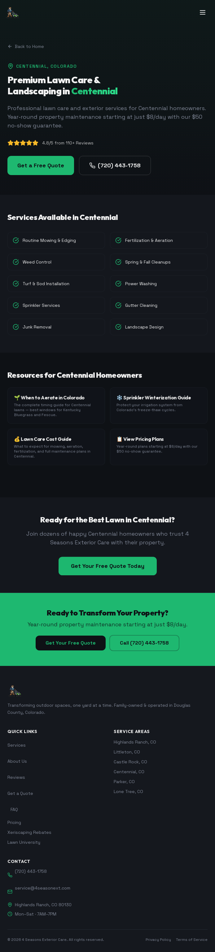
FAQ (14, 809)
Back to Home (25, 46)
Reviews (16, 777)
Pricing (14, 822)
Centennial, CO (129, 771)
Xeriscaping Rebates (29, 832)
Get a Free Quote (40, 165)
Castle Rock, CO (130, 762)
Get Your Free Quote (71, 643)
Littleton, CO (127, 752)
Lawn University (23, 842)
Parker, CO (124, 781)
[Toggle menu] (203, 12)
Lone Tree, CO (128, 791)
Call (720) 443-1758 (144, 643)
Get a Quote (20, 793)
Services (16, 745)
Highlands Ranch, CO (135, 742)
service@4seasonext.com (42, 888)
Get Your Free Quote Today (107, 569)
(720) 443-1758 (115, 165)
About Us (17, 761)
